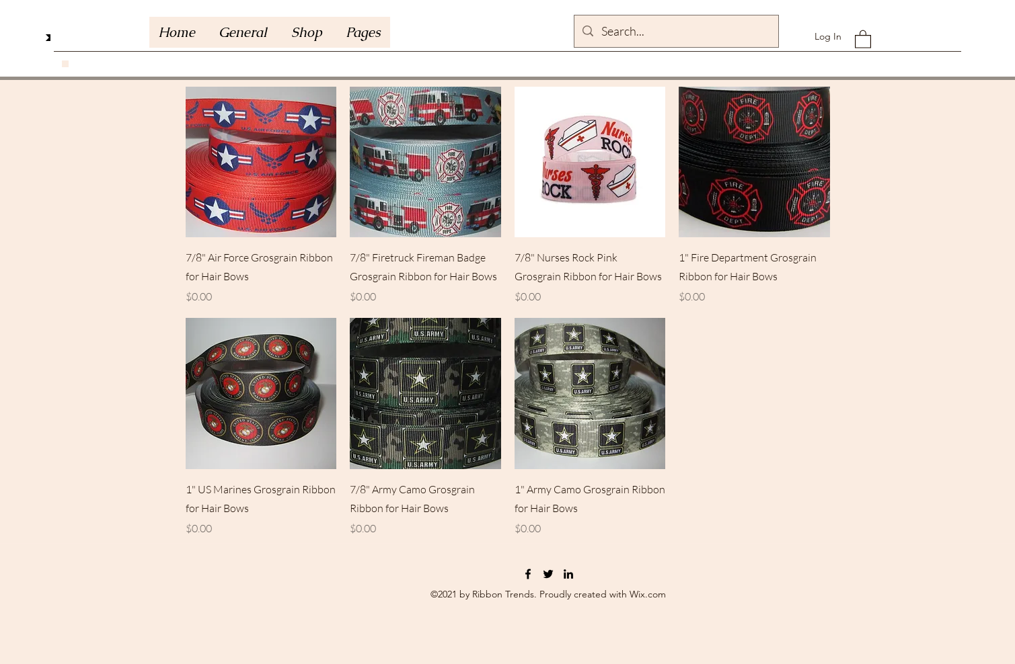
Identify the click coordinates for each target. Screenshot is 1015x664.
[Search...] (675, 31)
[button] (362, 32)
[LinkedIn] (568, 574)
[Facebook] (528, 574)
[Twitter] (548, 574)
